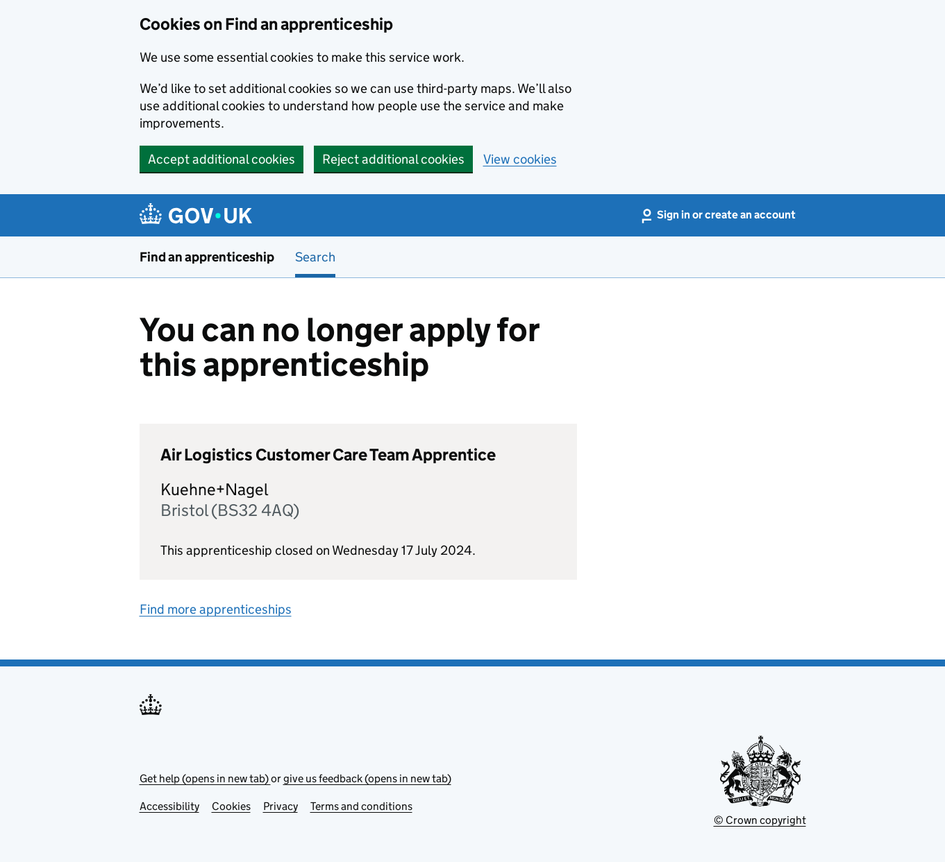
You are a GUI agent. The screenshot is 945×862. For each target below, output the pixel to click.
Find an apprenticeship (207, 257)
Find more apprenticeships (216, 609)
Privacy (280, 806)
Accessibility (169, 806)
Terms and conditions (361, 806)
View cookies (520, 159)
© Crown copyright (760, 820)
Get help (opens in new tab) (205, 778)
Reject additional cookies (393, 159)
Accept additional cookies (221, 159)
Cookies (231, 806)
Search (315, 257)
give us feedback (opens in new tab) (367, 778)
